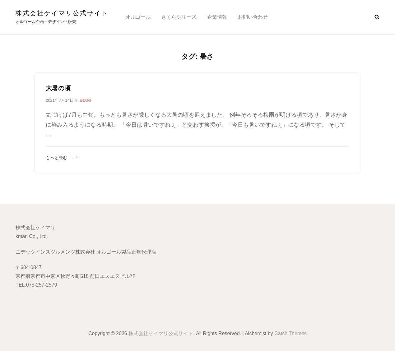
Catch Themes (290, 333)
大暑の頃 (58, 88)
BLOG (85, 100)
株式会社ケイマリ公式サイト (62, 13)
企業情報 (217, 17)
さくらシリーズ (178, 17)
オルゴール (138, 17)
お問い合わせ (253, 17)
